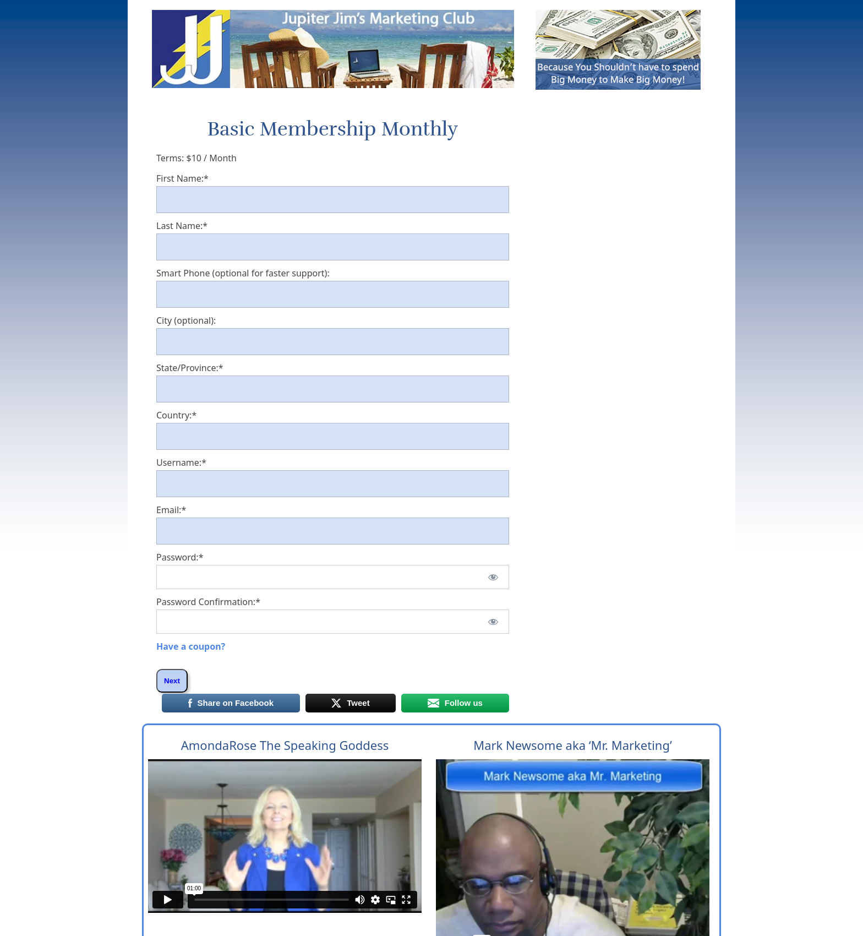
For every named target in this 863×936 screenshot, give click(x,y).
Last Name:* (181, 226)
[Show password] (493, 577)
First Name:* (182, 178)
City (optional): (186, 320)
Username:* (181, 462)
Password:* (179, 557)
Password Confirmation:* (208, 602)
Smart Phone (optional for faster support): (243, 273)
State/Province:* (189, 368)
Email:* (171, 510)
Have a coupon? (190, 646)
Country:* (176, 415)
